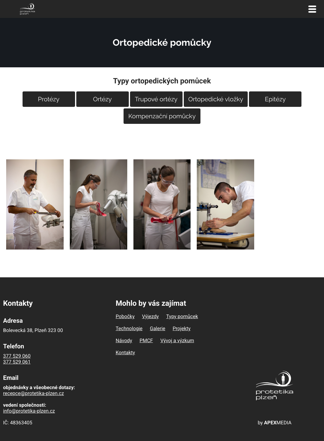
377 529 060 (17, 356)
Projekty (182, 328)
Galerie (157, 328)
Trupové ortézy (156, 99)
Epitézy (275, 99)
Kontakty (125, 352)
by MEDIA (274, 423)
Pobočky (125, 316)
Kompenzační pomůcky (162, 116)
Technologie (129, 328)
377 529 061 (17, 362)
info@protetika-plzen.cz (29, 411)
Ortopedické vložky (215, 99)
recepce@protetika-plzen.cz (33, 393)
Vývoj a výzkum (177, 340)
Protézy (49, 99)
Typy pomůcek (182, 316)
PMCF (146, 340)
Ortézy (102, 99)
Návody (124, 340)
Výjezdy (150, 316)
